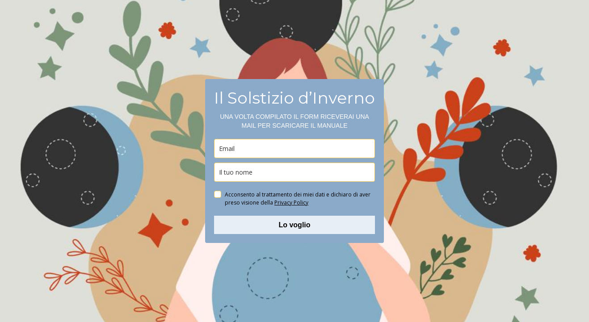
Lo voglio (294, 225)
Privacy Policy (291, 202)
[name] (294, 172)
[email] (294, 148)
